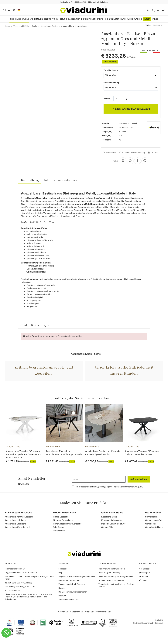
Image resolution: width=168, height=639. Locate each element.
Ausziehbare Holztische (15, 520)
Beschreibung (30, 180)
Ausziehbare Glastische (15, 524)
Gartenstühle (107, 527)
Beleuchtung (51, 19)
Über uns (62, 596)
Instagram (144, 573)
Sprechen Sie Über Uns (68, 600)
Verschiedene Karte (103, 612)
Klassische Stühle (109, 517)
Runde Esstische (60, 517)
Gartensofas (150, 524)
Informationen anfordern (60, 180)
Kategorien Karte (77, 612)
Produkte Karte (63, 612)
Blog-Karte (89, 612)
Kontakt (61, 588)
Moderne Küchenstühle (111, 520)
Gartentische (59, 531)
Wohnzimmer (36, 19)
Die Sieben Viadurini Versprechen (72, 592)
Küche (130, 19)
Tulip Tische (58, 527)
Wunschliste (109, 153)
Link (140, 487)
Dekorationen (88, 19)
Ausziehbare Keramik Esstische (19, 517)
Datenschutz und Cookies (69, 580)
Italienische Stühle (112, 512)
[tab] (29, 180)
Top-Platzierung (111, 70)
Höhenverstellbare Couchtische (67, 524)
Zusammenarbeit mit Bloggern (71, 584)
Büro (123, 19)
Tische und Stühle (19, 19)
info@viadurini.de (12, 590)
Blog (60, 573)
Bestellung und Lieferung (109, 573)
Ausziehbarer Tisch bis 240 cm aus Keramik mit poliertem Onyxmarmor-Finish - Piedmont (23, 454)
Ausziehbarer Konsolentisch (17, 527)
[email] (98, 479)
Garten (100, 19)
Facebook (144, 569)
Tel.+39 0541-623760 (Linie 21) (18, 583)
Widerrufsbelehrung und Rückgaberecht (115, 576)
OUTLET (146, 19)
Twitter (143, 580)
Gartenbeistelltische (154, 527)
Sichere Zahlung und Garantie (111, 580)
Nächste (156, 25)
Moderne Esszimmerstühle (113, 524)
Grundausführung (111, 83)
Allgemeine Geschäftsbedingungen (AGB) (76, 576)
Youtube (144, 576)
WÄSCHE (138, 19)
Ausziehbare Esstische (18, 512)
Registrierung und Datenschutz (111, 569)
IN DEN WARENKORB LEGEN (131, 108)
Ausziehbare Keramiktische (84, 353)
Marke (155, 19)
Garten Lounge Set (153, 520)
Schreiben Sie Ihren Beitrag (131, 153)
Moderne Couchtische (63, 520)
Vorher (148, 25)
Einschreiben (138, 479)
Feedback (62, 569)
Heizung (63, 19)
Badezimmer (74, 19)
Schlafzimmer (112, 19)
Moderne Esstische (64, 512)
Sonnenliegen (151, 517)
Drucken (152, 153)
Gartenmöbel (153, 512)
